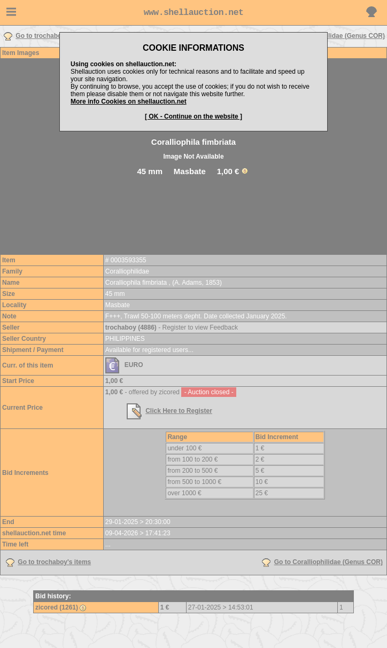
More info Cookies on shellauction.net (129, 101)
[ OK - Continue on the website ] (193, 116)
